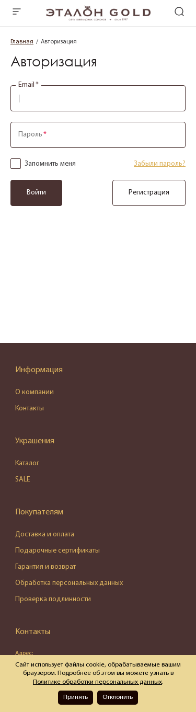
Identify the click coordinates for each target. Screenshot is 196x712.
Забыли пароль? (160, 164)
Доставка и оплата (44, 534)
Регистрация (149, 193)
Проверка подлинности (53, 599)
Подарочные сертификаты (57, 551)
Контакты (29, 408)
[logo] (98, 19)
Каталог (27, 463)
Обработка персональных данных (69, 583)
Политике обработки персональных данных (97, 682)
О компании (34, 392)
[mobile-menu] (16, 12)
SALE (22, 480)
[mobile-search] (179, 12)
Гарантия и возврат (45, 567)
